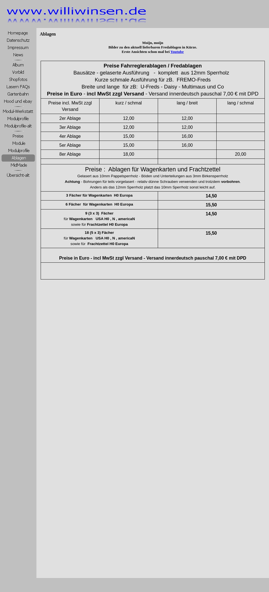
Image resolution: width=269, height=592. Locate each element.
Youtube (177, 52)
